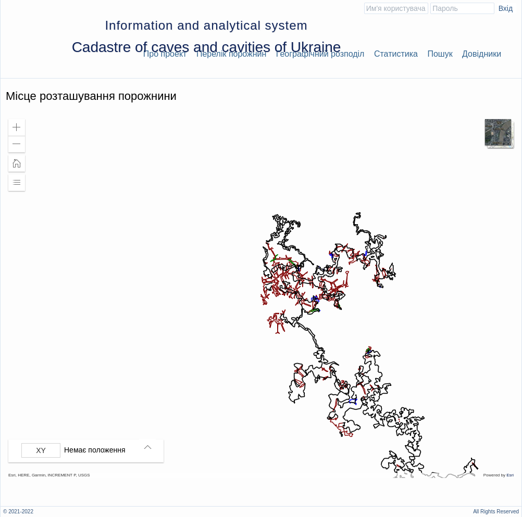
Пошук (439, 53)
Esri (510, 475)
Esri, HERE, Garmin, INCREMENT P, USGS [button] (49, 475)
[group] (89, 450)
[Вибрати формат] (40, 450)
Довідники (481, 53)
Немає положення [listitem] (95, 450)
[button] (16, 127)
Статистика (396, 53)
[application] (261, 296)
